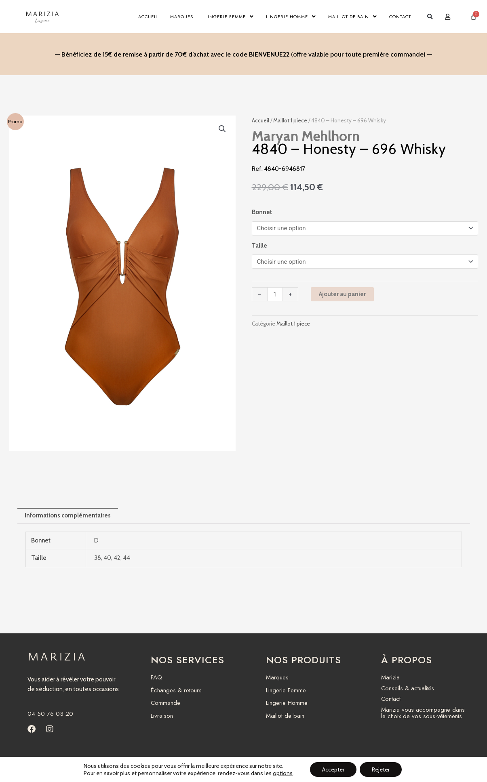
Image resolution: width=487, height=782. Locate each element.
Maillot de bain (352, 16)
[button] (430, 17)
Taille (259, 245)
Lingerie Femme (229, 16)
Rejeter (381, 769)
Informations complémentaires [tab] (68, 515)
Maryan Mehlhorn (306, 136)
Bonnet (262, 212)
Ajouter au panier (342, 294)
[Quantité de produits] (275, 294)
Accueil (148, 16)
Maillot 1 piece (290, 120)
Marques (181, 16)
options (283, 773)
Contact (400, 16)
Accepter (333, 769)
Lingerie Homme (291, 16)
